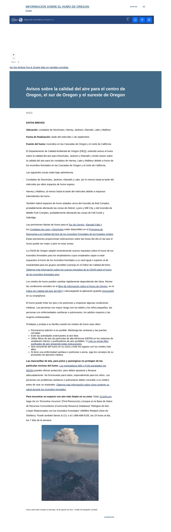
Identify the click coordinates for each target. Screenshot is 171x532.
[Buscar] (133, 6)
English (29, 11)
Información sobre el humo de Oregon (57, 6)
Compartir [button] (109, 517)
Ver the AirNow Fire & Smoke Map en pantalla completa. (39, 67)
